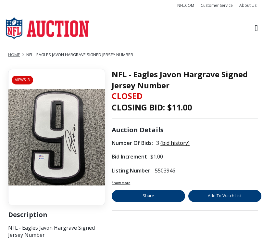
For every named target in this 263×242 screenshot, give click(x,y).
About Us (248, 5)
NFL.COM (185, 5)
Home (14, 54)
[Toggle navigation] (256, 28)
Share (148, 195)
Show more (121, 183)
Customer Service (217, 5)
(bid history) (175, 142)
